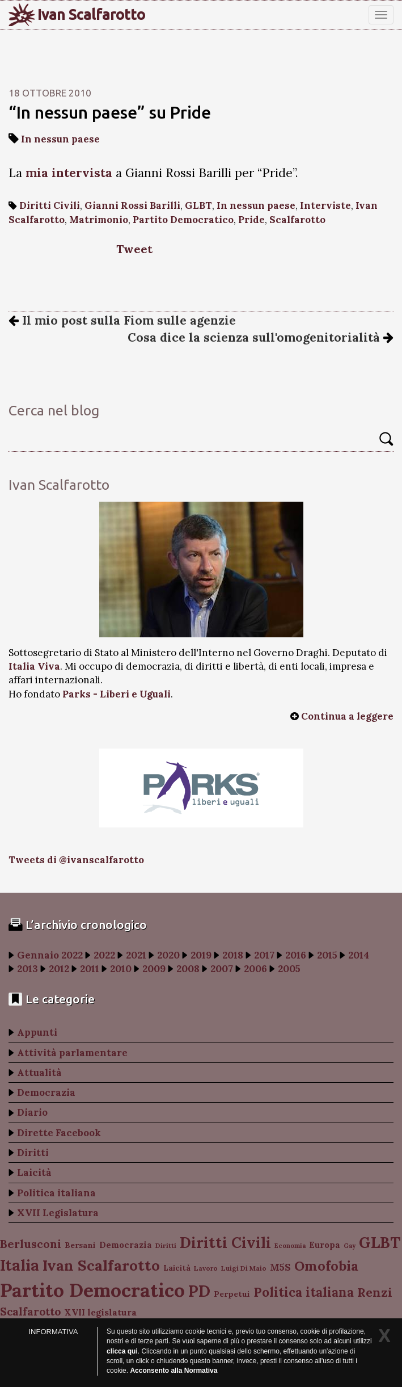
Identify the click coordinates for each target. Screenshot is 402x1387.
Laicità (34, 1172)
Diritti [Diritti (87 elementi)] (165, 1245)
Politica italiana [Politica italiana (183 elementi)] (303, 1292)
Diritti (33, 1152)
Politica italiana (56, 1193)
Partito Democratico (183, 219)
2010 (121, 969)
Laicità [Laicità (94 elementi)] (177, 1268)
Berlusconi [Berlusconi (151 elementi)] (30, 1244)
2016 (295, 955)
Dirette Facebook (59, 1133)
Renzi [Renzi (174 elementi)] (374, 1292)
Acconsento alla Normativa (173, 1371)
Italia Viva (34, 666)
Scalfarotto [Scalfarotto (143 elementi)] (30, 1311)
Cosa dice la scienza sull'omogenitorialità (260, 337)
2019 (201, 955)
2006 (255, 969)
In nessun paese (60, 139)
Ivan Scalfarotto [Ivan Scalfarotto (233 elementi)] (101, 1265)
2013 (27, 969)
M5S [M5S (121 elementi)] (280, 1267)
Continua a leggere (347, 716)
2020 (168, 955)
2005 (289, 969)
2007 (221, 969)
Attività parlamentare (72, 1052)
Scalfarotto (297, 219)
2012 (59, 969)
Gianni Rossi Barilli (132, 205)
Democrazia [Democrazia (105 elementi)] (125, 1244)
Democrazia (46, 1092)
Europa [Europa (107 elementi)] (324, 1244)
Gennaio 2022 (50, 955)
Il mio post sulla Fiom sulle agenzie (122, 320)
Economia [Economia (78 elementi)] (290, 1246)
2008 (188, 969)
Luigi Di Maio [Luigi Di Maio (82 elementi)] (243, 1268)
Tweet (134, 249)
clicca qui (122, 1351)
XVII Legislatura (58, 1213)
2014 (358, 955)
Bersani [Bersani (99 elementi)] (80, 1245)
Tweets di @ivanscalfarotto (76, 860)
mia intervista (69, 172)
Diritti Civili (49, 205)
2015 (327, 955)
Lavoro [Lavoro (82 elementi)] (206, 1268)
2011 (89, 969)
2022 (104, 955)
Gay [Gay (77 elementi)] (350, 1246)
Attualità (39, 1072)
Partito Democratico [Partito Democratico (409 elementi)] (92, 1289)
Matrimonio (98, 219)
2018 (232, 955)
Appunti (37, 1032)
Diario (32, 1112)
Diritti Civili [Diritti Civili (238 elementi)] (225, 1242)
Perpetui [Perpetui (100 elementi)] (232, 1294)
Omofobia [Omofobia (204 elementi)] (326, 1266)
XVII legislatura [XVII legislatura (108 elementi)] (100, 1312)
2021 (136, 955)
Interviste (325, 205)
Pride (251, 219)
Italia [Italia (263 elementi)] (19, 1265)
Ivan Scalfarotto (91, 15)
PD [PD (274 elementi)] (199, 1291)
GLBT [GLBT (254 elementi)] (379, 1242)
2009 (154, 969)
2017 (264, 955)
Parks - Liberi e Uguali (116, 694)
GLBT (198, 205)
